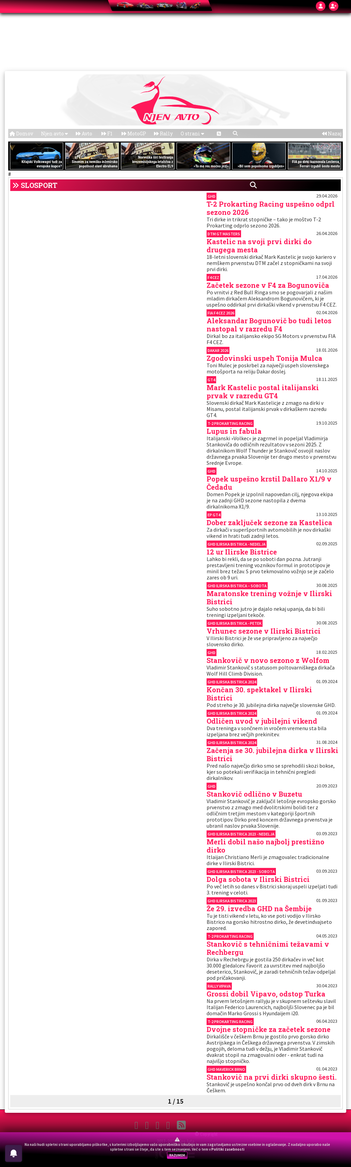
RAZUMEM (177, 1155)
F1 (106, 133)
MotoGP (134, 133)
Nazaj (331, 133)
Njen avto (54, 133)
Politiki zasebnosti (227, 1149)
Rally (163, 133)
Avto (84, 133)
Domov (21, 133)
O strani (192, 133)
